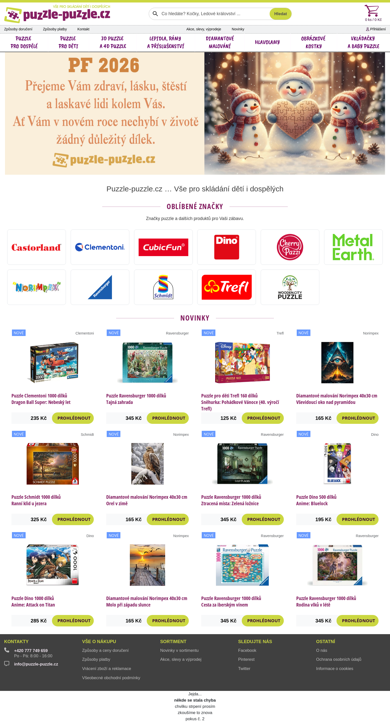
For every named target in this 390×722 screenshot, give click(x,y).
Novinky (238, 29)
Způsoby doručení (18, 29)
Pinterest (246, 659)
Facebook (247, 650)
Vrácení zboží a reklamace (106, 668)
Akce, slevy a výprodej (180, 659)
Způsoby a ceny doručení (105, 650)
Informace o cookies (334, 668)
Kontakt (83, 29)
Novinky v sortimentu (179, 650)
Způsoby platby (55, 29)
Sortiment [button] (173, 641)
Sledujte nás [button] (255, 641)
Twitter (244, 668)
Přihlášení (376, 29)
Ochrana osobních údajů (338, 659)
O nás (321, 650)
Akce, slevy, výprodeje (203, 29)
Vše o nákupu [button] (99, 641)
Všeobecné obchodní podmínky (111, 677)
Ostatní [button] (325, 641)
